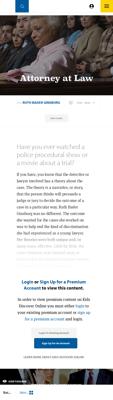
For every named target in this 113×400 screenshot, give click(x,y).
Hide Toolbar (14, 381)
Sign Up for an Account (56, 343)
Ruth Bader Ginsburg (41, 102)
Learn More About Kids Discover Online (54, 357)
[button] (82, 103)
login (80, 306)
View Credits (56, 118)
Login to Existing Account (54, 333)
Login (27, 282)
